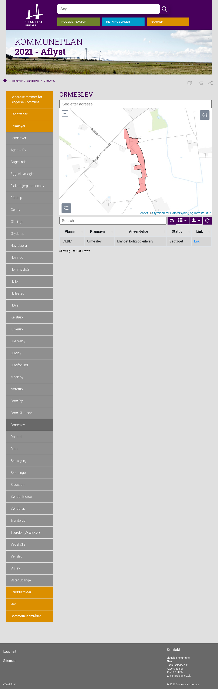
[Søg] (108, 9)
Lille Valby (18, 341)
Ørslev (15, 568)
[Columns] (182, 220)
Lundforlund (19, 365)
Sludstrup (17, 485)
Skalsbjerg (18, 461)
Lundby (16, 353)
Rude (14, 449)
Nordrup (17, 389)
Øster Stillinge (21, 580)
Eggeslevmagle (22, 174)
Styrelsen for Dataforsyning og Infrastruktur (181, 213)
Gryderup (17, 234)
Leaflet (143, 213)
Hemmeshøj (20, 269)
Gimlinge (17, 222)
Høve (15, 305)
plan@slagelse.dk (180, 675)
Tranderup (18, 520)
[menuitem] (79, 21)
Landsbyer (33, 80)
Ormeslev (18, 425)
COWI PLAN (10, 684)
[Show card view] (172, 221)
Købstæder (19, 114)
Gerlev (15, 210)
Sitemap (9, 661)
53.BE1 (67, 241)
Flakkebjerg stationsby (27, 186)
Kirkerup (17, 329)
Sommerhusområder (26, 616)
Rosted (16, 437)
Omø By (17, 401)
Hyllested (17, 293)
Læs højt (9, 652)
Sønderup (18, 509)
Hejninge (17, 257)
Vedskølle (18, 544)
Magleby (17, 377)
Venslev (16, 556)
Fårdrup (16, 198)
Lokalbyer (18, 126)
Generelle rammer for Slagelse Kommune (26, 99)
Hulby (15, 281)
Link (196, 241)
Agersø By (18, 150)
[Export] (195, 220)
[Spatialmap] (190, 82)
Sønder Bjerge (21, 497)
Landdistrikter (21, 592)
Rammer (17, 80)
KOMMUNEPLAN (49, 41)
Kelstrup (17, 317)
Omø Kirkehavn (22, 413)
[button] (65, 113)
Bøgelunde (19, 162)
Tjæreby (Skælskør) (25, 532)
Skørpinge (18, 473)
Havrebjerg (19, 246)
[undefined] (112, 221)
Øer (13, 604)
